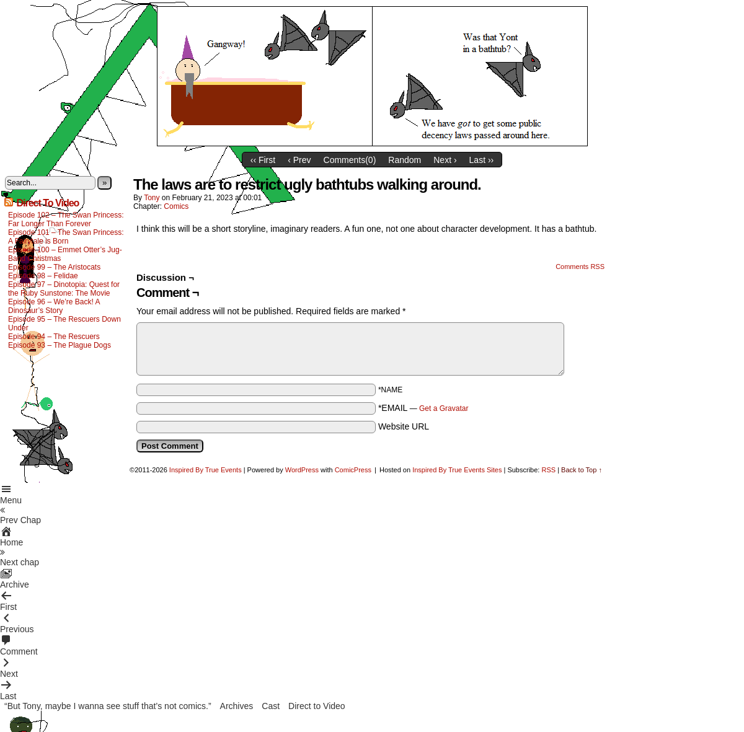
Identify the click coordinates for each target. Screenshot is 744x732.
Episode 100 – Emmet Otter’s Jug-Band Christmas (65, 254)
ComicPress (353, 470)
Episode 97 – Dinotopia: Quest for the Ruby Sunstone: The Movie (64, 289)
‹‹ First (262, 160)
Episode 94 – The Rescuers (54, 336)
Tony (151, 197)
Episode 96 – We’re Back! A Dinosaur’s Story (54, 306)
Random (404, 160)
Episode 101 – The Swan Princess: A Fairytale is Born (66, 236)
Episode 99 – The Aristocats (54, 267)
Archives (237, 706)
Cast (271, 706)
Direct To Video (47, 203)
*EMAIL (423, 408)
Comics (176, 206)
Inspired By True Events (205, 470)
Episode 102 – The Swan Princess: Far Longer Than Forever (66, 219)
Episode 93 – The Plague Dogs (59, 345)
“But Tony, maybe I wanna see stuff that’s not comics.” (107, 706)
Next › (444, 160)
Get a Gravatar (443, 408)
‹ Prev (299, 160)
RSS (548, 470)
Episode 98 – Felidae (43, 275)
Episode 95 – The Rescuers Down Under (64, 323)
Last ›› (481, 160)
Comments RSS (580, 266)
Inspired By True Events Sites (457, 470)
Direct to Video (316, 706)
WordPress (302, 470)
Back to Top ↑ (581, 470)
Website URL (403, 426)
